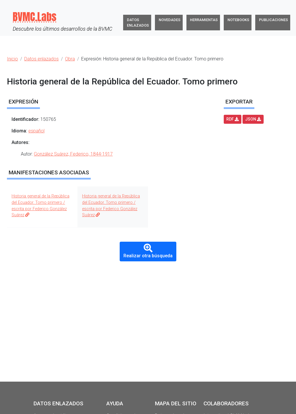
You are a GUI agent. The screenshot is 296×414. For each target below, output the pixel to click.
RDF (232, 119)
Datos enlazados (138, 22)
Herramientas (204, 20)
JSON (253, 119)
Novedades (169, 20)
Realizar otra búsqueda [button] (148, 251)
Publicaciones (273, 20)
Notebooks (238, 20)
